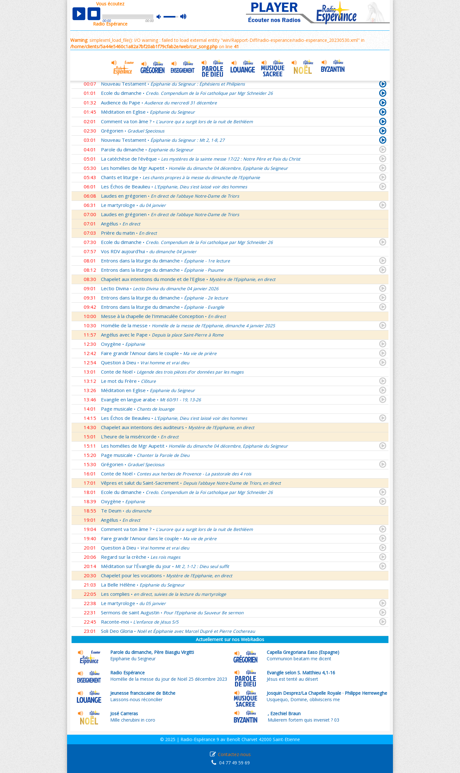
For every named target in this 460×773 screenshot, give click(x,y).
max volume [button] (183, 17)
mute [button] (162, 16)
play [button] (79, 13)
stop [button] (94, 13)
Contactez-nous (234, 754)
